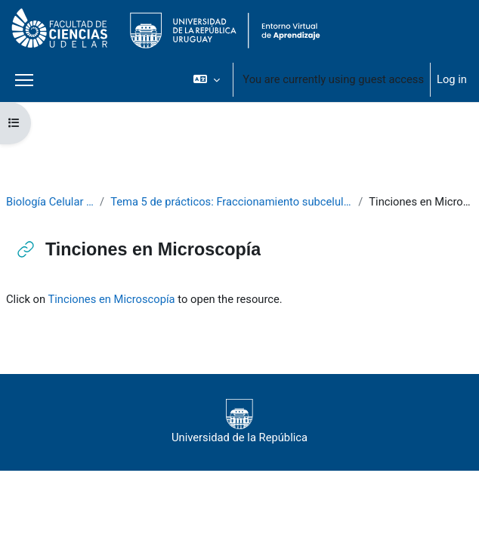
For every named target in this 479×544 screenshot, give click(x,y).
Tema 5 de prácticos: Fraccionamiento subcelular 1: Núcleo (231, 202)
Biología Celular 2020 (50, 202)
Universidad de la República (239, 421)
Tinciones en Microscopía (111, 299)
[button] (207, 79)
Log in (452, 79)
